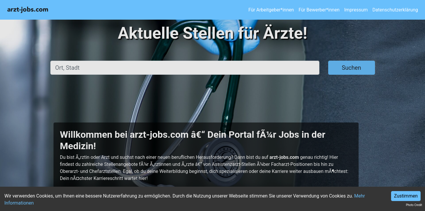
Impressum (356, 10)
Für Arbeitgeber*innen (271, 10)
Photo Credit (414, 205)
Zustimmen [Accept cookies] (406, 196)
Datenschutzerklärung (395, 10)
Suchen (351, 67)
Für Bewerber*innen (319, 10)
